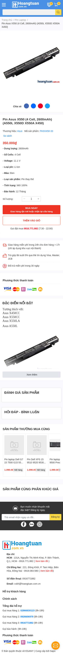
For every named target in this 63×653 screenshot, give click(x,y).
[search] (58, 12)
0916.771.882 (31, 228)
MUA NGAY (31, 210)
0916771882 (28, 578)
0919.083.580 (31, 570)
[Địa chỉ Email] (31, 517)
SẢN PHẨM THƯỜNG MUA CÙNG (26, 429)
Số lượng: (8, 198)
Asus (20, 131)
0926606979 (26, 616)
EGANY (29, 651)
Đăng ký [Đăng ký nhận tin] (55, 516)
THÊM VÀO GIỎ (31, 220)
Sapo (53, 651)
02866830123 (27, 610)
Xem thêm (32, 374)
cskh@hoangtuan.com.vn (27, 583)
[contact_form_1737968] (55, 645)
